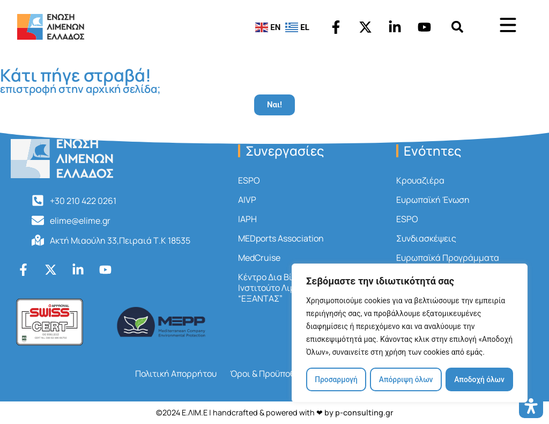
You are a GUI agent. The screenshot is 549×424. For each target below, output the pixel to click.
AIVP (247, 200)
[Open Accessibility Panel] (531, 406)
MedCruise (259, 258)
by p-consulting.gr (359, 412)
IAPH (247, 219)
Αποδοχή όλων (479, 379)
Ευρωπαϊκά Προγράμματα (447, 258)
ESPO (249, 180)
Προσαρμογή (336, 379)
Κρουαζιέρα (420, 180)
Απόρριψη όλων (406, 379)
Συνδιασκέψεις (426, 238)
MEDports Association (281, 238)
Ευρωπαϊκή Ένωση (433, 200)
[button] (457, 27)
